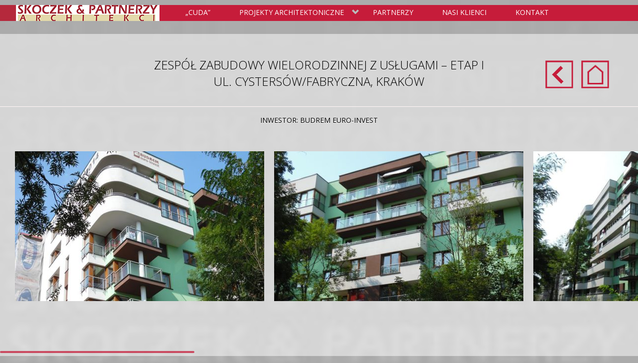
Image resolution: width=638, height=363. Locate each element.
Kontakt (532, 12)
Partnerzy (393, 12)
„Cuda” (197, 12)
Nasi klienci (464, 12)
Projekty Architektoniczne (297, 12)
